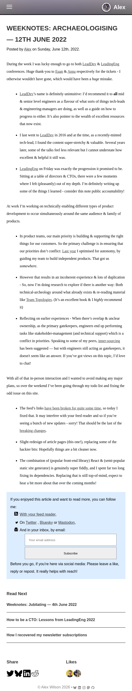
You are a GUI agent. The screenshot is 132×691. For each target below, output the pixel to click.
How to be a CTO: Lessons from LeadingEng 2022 (51, 620)
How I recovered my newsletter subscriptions (47, 635)
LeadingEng (110, 64)
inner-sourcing (109, 341)
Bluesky (46, 523)
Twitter (31, 523)
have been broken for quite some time (72, 408)
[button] (9, 8)
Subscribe (71, 553)
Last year (69, 251)
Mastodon (66, 523)
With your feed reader (37, 514)
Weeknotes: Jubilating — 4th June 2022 (42, 605)
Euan (59, 71)
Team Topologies (39, 300)
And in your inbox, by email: (43, 530)
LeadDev (89, 64)
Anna (72, 71)
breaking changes (33, 431)
